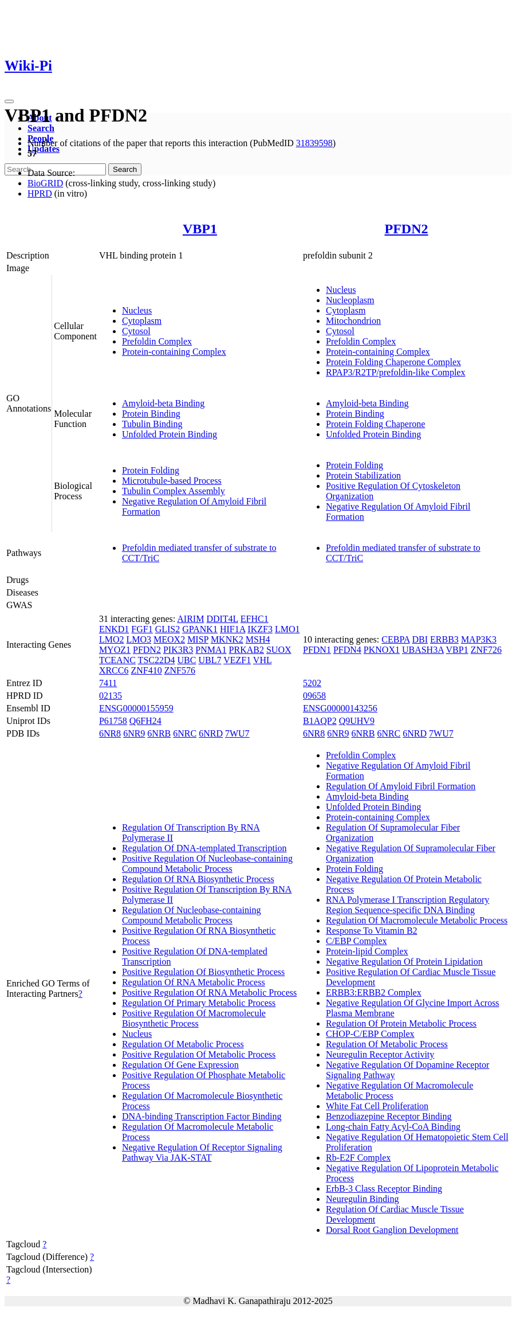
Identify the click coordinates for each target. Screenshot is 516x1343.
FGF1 (141, 629)
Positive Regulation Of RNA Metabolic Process (209, 992)
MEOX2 (169, 639)
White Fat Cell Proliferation (377, 1106)
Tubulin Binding (152, 424)
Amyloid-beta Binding (163, 403)
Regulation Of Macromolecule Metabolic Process (416, 920)
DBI (420, 639)
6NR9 (134, 733)
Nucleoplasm (350, 300)
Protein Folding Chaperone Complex (393, 362)
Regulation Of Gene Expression (180, 1065)
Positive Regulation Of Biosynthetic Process (203, 972)
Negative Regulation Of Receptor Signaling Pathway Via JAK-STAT (202, 1152)
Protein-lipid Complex (367, 951)
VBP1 (200, 228)
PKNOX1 (382, 650)
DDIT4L (222, 619)
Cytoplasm (142, 321)
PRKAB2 (246, 650)
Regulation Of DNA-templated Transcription (204, 848)
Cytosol (136, 331)
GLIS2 (167, 629)
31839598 (314, 143)
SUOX (279, 650)
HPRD (39, 193)
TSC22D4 (156, 660)
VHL (262, 660)
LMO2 (111, 639)
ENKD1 (114, 629)
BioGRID (45, 183)
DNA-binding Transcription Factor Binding (202, 1116)
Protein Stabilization (363, 475)
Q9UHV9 (357, 721)
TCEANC (117, 660)
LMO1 (287, 629)
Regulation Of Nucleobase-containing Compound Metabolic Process (191, 915)
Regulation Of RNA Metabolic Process (193, 982)
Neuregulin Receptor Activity (380, 1054)
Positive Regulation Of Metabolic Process (198, 1054)
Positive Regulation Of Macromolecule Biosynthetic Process (194, 1018)
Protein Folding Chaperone (375, 424)
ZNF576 (179, 670)
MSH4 (258, 639)
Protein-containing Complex (174, 352)
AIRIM (190, 619)
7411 (108, 683)
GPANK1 (200, 629)
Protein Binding (151, 413)
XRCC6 (114, 670)
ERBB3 (444, 639)
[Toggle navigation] (9, 101)
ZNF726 (486, 650)
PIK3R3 (178, 650)
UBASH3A (423, 650)
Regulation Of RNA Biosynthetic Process (198, 879)
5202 (312, 683)
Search (40, 128)
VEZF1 (237, 660)
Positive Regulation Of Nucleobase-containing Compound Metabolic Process (207, 863)
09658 (314, 695)
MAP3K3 (479, 639)
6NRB (159, 733)
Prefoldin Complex (157, 341)
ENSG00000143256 (340, 708)
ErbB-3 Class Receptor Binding (384, 1188)
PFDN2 (406, 228)
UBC (187, 660)
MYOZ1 (115, 650)
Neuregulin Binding (362, 1199)
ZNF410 (146, 670)
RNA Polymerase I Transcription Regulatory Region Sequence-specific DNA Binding (407, 905)
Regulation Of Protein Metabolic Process (401, 1023)
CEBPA (395, 639)
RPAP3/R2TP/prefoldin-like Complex (395, 372)
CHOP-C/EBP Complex (370, 1034)
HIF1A (232, 629)
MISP (197, 639)
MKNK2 (227, 639)
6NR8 (110, 733)
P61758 (113, 721)
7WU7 (237, 733)
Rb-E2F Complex (358, 1157)
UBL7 (209, 660)
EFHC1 (255, 619)
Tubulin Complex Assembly (173, 491)
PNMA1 (210, 650)
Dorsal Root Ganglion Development (392, 1230)
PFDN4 (347, 650)
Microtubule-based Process (172, 480)
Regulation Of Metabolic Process (183, 1044)
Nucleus (137, 310)
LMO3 (138, 639)
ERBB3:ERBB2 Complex (374, 992)
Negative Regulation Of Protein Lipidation (404, 961)
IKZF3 (260, 629)
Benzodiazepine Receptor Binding (388, 1116)
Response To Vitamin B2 (371, 930)
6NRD (211, 733)
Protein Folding (150, 470)
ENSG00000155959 (136, 708)
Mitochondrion (353, 321)
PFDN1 (317, 650)
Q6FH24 (145, 721)
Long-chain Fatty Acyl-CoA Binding (393, 1126)
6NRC (184, 733)
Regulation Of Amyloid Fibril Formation (400, 786)
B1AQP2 (320, 721)
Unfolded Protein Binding (169, 434)
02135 (110, 695)
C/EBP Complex (356, 941)
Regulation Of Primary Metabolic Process (198, 1003)
